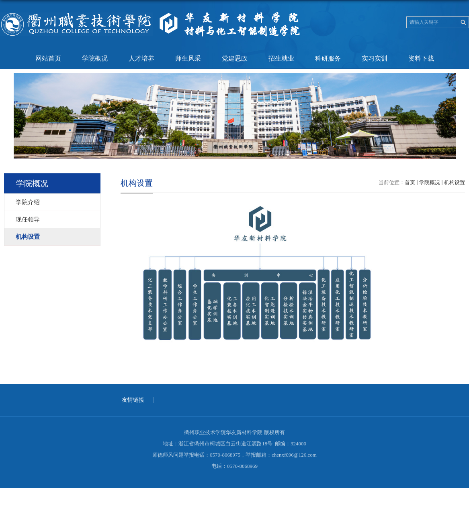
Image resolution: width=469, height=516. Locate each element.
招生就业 (281, 58)
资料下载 (421, 58)
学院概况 (95, 58)
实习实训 (374, 58)
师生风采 (188, 58)
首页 (410, 182)
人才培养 (141, 58)
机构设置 (454, 182)
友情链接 (133, 400)
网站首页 (48, 58)
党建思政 (235, 58)
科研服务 (328, 58)
